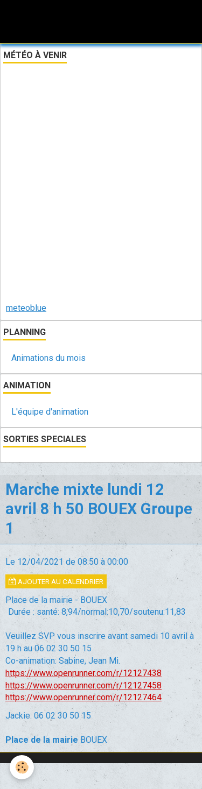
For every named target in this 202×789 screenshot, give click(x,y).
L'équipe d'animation (49, 412)
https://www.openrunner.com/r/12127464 (83, 697)
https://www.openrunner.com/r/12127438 (83, 673)
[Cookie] (22, 767)
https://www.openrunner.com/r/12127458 (83, 685)
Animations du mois (48, 358)
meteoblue (26, 308)
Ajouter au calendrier (56, 581)
